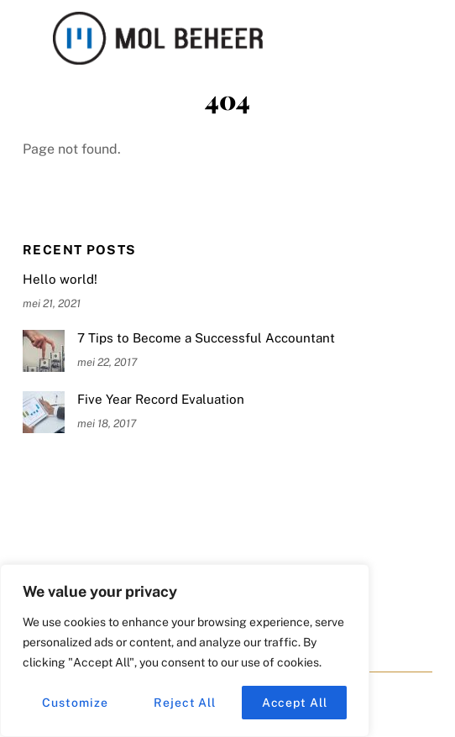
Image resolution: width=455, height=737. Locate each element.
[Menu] (415, 23)
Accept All (294, 702)
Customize (74, 702)
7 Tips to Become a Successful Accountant (206, 338)
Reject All (185, 702)
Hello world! (60, 279)
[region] (184, 650)
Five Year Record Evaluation (160, 399)
